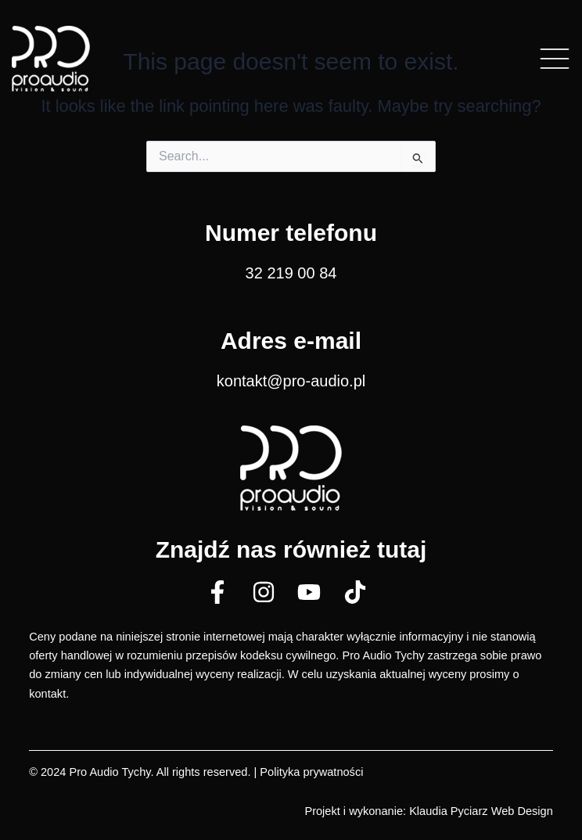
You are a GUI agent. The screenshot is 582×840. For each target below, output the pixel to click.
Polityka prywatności (311, 772)
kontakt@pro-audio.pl (291, 380)
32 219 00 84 (291, 273)
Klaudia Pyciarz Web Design (481, 811)
